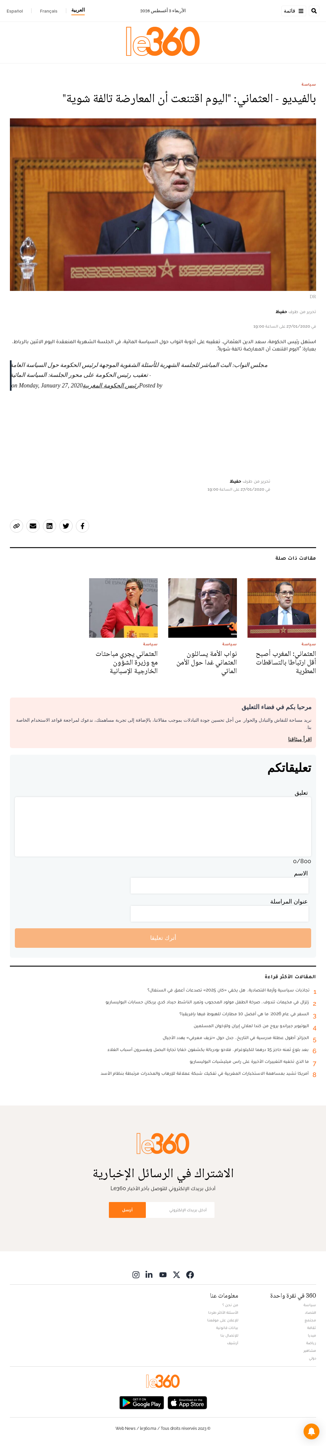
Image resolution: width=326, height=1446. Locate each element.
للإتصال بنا (229, 1335)
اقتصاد (310, 1312)
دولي (312, 1358)
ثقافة (311, 1327)
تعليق (301, 792)
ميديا (312, 1335)
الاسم (301, 873)
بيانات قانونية (227, 1327)
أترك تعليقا (163, 937)
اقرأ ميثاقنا (299, 739)
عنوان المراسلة (289, 901)
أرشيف (232, 1343)
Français (48, 11)
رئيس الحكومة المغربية (110, 385)
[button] (311, 1431)
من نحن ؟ (230, 1305)
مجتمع (310, 1320)
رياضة (311, 1343)
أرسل (127, 1209)
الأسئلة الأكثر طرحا (223, 1312)
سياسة (309, 84)
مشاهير (310, 1350)
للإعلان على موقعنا (222, 1320)
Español (15, 11)
